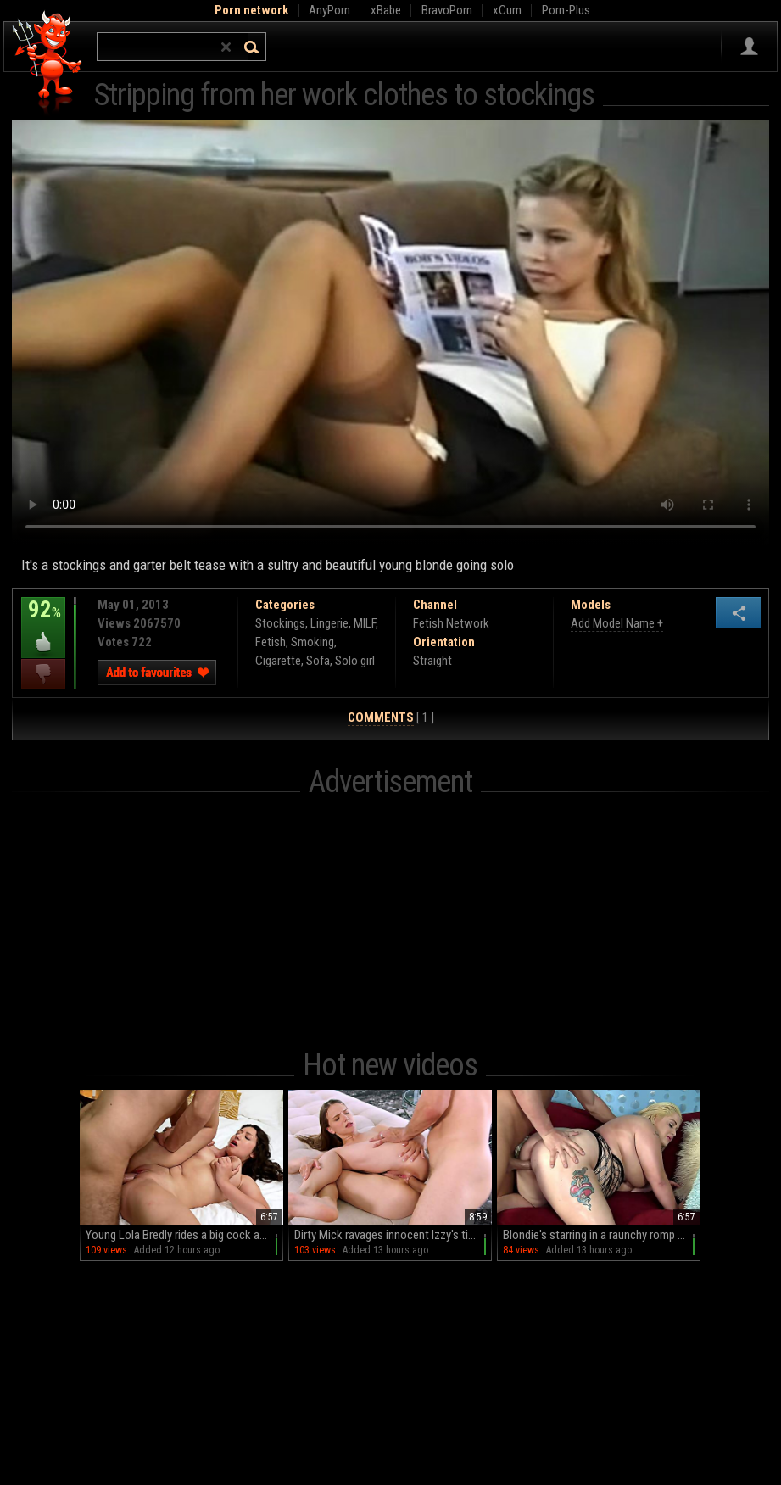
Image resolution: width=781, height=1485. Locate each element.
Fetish (270, 642)
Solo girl (355, 660)
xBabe (386, 10)
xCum (507, 10)
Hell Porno (48, 63)
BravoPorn (446, 10)
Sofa (318, 660)
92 (43, 621)
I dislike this (43, 674)
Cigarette (278, 660)
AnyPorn (329, 10)
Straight (432, 660)
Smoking (312, 642)
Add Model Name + (617, 623)
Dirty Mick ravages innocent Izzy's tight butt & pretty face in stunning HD (393, 1234)
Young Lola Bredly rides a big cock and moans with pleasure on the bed (184, 1234)
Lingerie (329, 623)
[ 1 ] (391, 718)
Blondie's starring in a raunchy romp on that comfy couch (601, 1234)
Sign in (749, 46)
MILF (365, 623)
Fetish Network (451, 623)
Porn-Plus (566, 10)
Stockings (280, 623)
